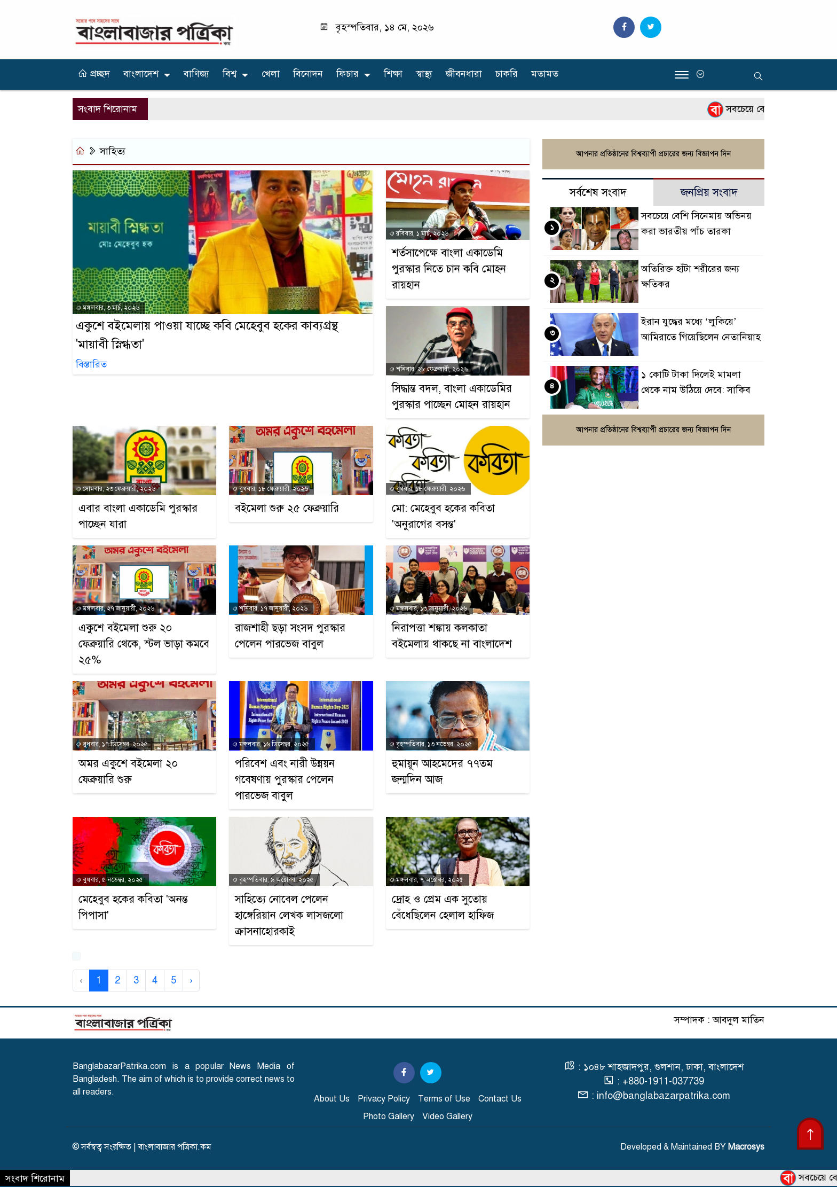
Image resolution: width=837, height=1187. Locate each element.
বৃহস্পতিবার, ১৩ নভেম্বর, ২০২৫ (430, 744)
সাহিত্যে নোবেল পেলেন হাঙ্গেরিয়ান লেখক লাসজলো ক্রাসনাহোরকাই (289, 915)
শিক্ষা (393, 74)
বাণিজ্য (196, 74)
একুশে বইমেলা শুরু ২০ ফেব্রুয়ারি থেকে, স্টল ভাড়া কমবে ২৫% (143, 644)
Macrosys (746, 1147)
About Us (332, 1099)
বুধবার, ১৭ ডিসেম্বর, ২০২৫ (112, 744)
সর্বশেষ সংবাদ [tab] (598, 193)
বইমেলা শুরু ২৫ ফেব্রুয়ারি (287, 508)
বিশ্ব (229, 74)
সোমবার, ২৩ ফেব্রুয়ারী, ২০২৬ (115, 489)
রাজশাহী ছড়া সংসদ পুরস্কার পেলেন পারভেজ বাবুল (290, 636)
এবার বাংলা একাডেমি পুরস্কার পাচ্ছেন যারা (138, 516)
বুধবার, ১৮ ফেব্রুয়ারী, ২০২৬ (270, 489)
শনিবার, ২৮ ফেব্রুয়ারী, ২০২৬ (428, 369)
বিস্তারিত (91, 365)
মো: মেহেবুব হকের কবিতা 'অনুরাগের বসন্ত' (443, 516)
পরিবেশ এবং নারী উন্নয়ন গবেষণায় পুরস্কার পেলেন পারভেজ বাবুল (285, 779)
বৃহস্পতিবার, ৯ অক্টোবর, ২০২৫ (273, 880)
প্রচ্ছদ (94, 74)
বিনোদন (308, 74)
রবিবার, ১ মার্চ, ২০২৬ (418, 233)
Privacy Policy (384, 1099)
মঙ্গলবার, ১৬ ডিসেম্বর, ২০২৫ (270, 744)
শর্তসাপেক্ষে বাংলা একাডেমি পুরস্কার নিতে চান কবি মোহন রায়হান (449, 269)
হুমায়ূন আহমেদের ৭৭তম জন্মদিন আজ (442, 771)
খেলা (271, 74)
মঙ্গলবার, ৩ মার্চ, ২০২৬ (107, 308)
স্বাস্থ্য (424, 74)
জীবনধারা (464, 74)
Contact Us (500, 1099)
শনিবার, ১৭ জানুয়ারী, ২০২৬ (269, 608)
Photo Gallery (388, 1116)
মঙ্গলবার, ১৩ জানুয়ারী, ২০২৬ (428, 608)
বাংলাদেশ (141, 74)
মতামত (544, 74)
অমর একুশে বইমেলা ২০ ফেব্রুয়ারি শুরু (128, 771)
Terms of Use (444, 1099)
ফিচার (347, 74)
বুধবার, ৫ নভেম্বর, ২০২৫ (109, 880)
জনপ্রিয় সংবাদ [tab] (709, 193)
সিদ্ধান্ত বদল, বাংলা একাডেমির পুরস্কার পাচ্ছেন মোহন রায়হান (452, 396)
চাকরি (506, 74)
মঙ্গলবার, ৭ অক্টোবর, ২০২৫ (426, 880)
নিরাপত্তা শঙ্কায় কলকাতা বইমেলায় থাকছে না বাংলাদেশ (452, 636)
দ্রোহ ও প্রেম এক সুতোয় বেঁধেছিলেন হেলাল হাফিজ (443, 907)
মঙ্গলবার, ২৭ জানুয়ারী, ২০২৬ (115, 608)
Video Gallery (447, 1116)
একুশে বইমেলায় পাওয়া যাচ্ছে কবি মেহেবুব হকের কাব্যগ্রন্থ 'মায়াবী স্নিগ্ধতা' (207, 335)
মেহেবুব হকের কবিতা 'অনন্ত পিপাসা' (133, 907)
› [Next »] (191, 980)
